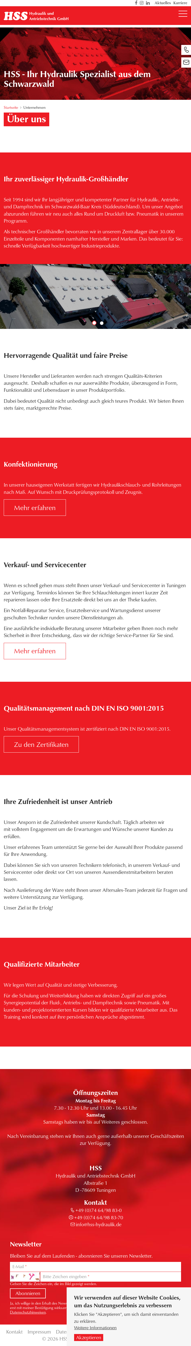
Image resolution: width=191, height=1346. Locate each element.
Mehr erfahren (35, 507)
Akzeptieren (88, 1337)
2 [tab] (101, 323)
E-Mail (18, 1266)
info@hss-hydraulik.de (98, 1224)
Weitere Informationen (95, 1328)
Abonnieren (27, 1293)
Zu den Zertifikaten (41, 744)
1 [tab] (94, 323)
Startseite (11, 107)
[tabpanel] (95, 296)
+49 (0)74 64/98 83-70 (98, 1217)
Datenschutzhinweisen (28, 1312)
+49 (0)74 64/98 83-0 (98, 1210)
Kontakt (14, 1331)
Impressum (39, 1331)
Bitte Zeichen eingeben (65, 1276)
